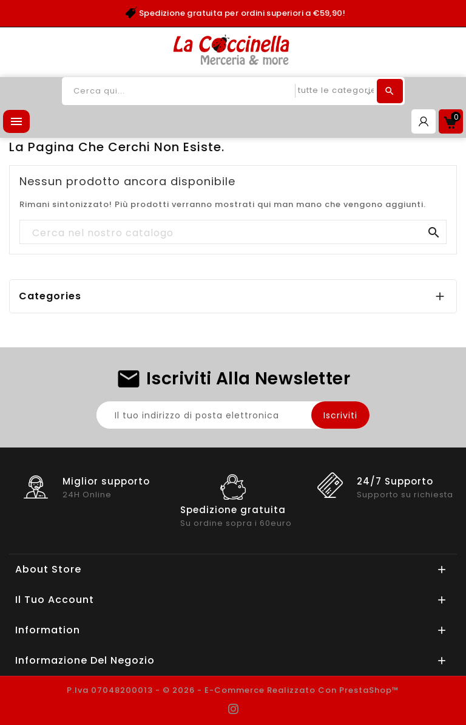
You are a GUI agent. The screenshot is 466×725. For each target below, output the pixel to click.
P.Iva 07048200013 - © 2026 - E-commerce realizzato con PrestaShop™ (233, 690)
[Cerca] (233, 232)
